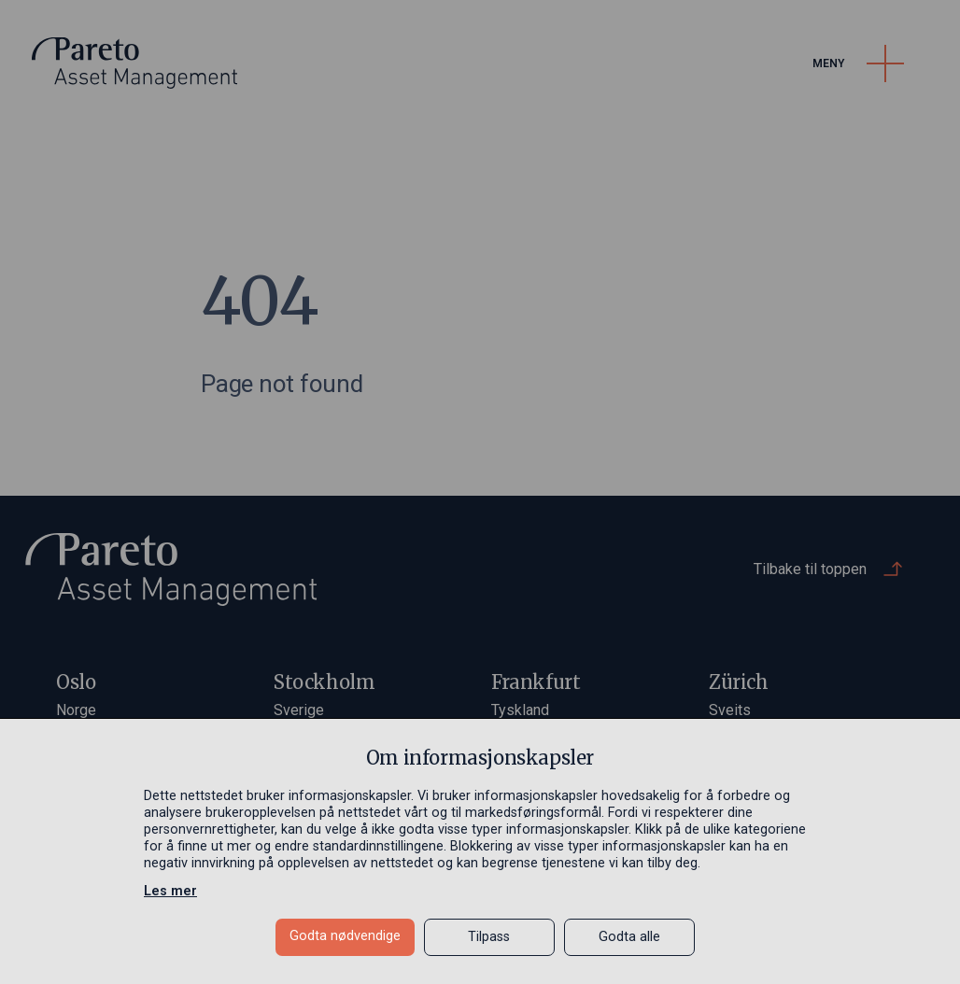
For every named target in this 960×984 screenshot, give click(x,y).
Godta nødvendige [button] (345, 936)
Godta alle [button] (629, 937)
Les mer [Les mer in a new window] (170, 891)
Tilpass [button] (489, 937)
